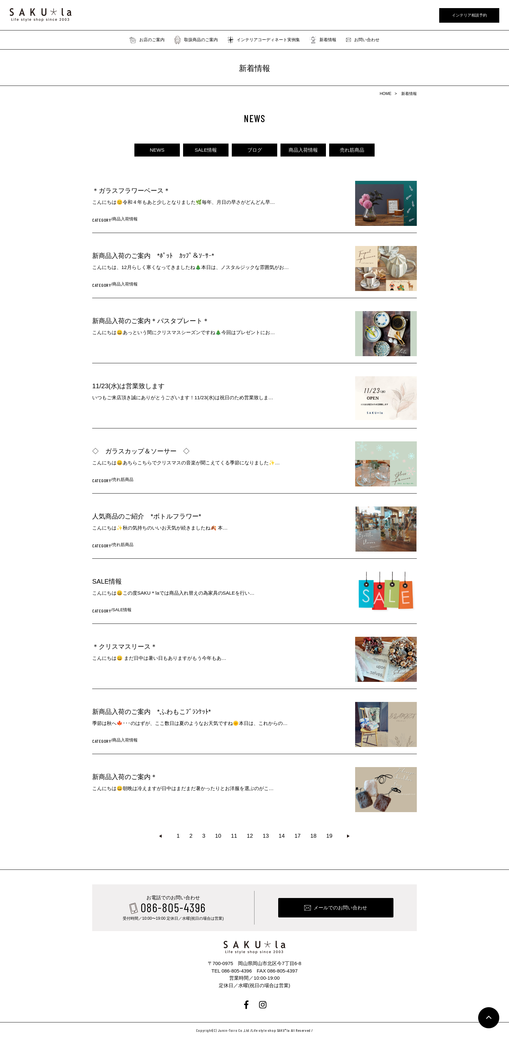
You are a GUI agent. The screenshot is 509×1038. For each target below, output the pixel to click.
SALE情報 (206, 150)
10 (218, 836)
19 (329, 836)
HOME (385, 93)
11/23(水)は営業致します (128, 386)
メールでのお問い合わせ (340, 907)
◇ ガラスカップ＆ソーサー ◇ (141, 451)
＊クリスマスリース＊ (124, 646)
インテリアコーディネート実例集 (264, 39)
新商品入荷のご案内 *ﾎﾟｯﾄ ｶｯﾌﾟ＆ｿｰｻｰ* (153, 255)
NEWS (157, 150)
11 (234, 836)
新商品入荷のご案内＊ (124, 776)
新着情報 (323, 39)
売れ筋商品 (352, 150)
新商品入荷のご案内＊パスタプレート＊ (150, 320)
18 (313, 836)
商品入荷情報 (303, 150)
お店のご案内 (147, 39)
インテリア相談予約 (469, 15)
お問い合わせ (362, 39)
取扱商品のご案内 (196, 39)
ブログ (254, 150)
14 (282, 836)
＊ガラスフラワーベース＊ (131, 190)
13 (266, 836)
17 (297, 836)
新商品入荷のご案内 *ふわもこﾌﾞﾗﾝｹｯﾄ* (151, 711)
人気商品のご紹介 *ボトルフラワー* (146, 516)
